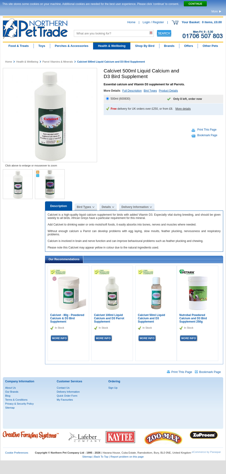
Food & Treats (18, 46)
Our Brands (11, 391)
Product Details (168, 90)
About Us (10, 387)
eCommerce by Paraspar (206, 452)
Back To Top (101, 456)
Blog (7, 395)
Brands (169, 46)
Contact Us (63, 387)
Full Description (132, 90)
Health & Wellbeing (112, 46)
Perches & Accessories (71, 46)
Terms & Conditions (16, 399)
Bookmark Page (207, 135)
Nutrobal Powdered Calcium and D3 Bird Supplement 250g (193, 318)
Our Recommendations (64, 259)
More (214, 11)
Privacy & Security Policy (19, 403)
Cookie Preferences (16, 452)
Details (106, 207)
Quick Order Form (67, 395)
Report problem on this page (127, 456)
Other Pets (210, 46)
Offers (188, 46)
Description (58, 206)
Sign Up (112, 387)
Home (131, 22)
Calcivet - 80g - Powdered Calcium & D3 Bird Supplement (67, 318)
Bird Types (150, 90)
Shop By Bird (144, 46)
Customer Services (69, 381)
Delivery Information (135, 207)
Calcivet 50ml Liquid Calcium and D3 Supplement (151, 318)
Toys (41, 46)
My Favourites (65, 399)
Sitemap (10, 407)
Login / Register (153, 22)
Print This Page (207, 129)
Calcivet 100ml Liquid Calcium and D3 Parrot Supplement (109, 318)
